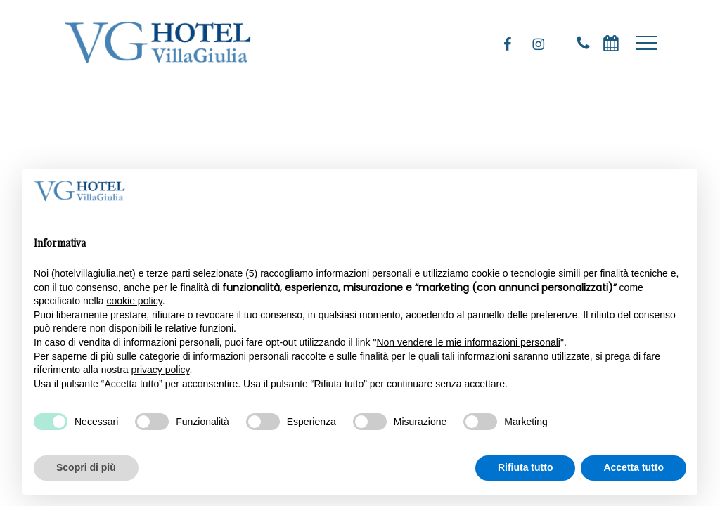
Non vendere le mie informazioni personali (468, 342)
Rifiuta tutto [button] (525, 467)
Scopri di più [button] (86, 467)
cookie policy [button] (134, 300)
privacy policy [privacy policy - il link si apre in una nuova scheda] (160, 369)
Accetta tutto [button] (633, 467)
